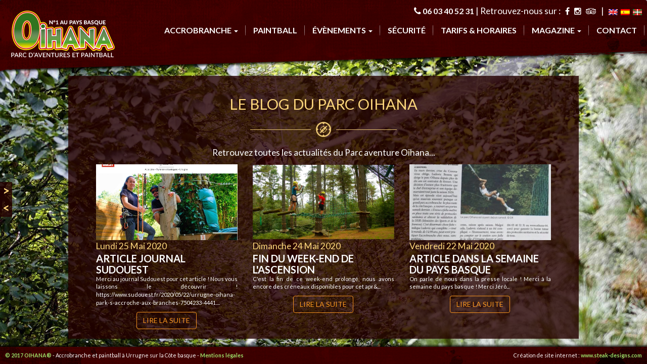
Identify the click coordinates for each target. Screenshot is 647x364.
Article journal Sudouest (141, 264)
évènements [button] (342, 30)
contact (616, 30)
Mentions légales (222, 355)
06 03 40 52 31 (448, 11)
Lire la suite (166, 320)
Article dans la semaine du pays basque (474, 264)
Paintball (275, 30)
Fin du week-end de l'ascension (303, 264)
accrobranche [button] (201, 30)
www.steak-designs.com (611, 355)
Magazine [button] (556, 30)
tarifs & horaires (479, 30)
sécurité (407, 30)
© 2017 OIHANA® (28, 355)
